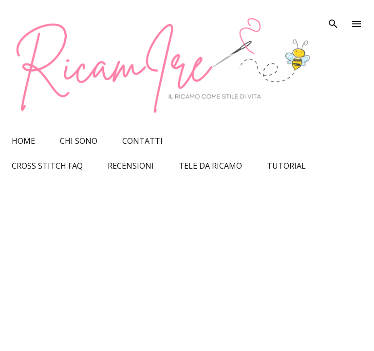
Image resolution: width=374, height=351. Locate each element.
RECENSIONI (131, 165)
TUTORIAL (286, 165)
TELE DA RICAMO (210, 165)
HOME (23, 141)
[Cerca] (333, 17)
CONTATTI (142, 141)
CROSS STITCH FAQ (47, 165)
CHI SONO (78, 141)
